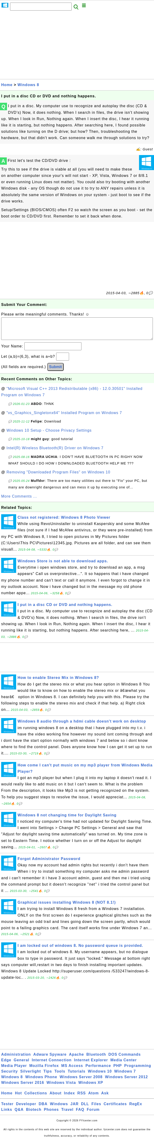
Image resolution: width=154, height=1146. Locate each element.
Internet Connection (52, 1065)
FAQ (80, 1114)
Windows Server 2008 (81, 1082)
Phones (51, 1114)
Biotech (33, 1114)
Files (96, 1109)
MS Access (72, 1070)
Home (6, 85)
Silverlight (30, 1076)
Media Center (123, 1065)
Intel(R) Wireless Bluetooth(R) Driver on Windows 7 (55, 453)
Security (9, 1076)
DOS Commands (124, 1059)
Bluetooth (96, 1059)
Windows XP (90, 1087)
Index (69, 1098)
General (21, 1065)
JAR (74, 1109)
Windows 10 (100, 1076)
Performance (98, 1070)
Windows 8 (28, 85)
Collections (35, 1098)
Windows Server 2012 (126, 1082)
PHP (118, 1070)
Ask (105, 1098)
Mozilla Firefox (44, 1070)
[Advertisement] (77, 46)
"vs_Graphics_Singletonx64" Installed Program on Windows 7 (64, 417)
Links (6, 1114)
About (56, 1098)
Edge (6, 1065)
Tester (7, 1109)
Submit (55, 371)
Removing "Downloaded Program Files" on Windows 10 (58, 477)
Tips (47, 1076)
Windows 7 (125, 1076)
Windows (59, 1109)
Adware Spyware (49, 1059)
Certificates (115, 1109)
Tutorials (76, 1076)
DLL (85, 1109)
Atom (93, 1098)
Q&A (19, 1114)
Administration (16, 1059)
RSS (81, 1098)
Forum (93, 1114)
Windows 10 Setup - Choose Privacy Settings (49, 435)
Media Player (14, 1070)
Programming (137, 1070)
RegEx (135, 1109)
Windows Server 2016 (22, 1087)
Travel (67, 1114)
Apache (76, 1059)
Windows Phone (41, 1082)
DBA (43, 1109)
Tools (59, 1076)
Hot (18, 1098)
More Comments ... (19, 501)
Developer (26, 1109)
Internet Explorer (91, 1065)
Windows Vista (61, 1087)
